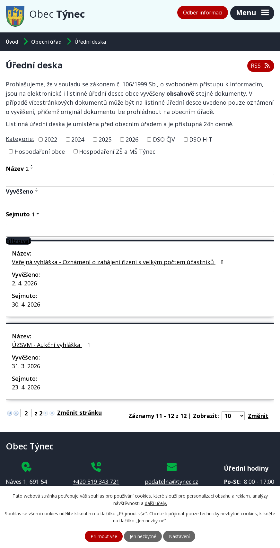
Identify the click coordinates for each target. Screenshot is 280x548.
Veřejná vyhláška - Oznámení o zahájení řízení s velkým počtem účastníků (119, 262)
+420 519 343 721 (96, 481)
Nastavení (179, 536)
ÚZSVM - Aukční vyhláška (52, 345)
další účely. (156, 503)
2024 (77, 139)
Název (17, 168)
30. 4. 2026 (26, 304)
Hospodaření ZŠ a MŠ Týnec (117, 151)
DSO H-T (201, 139)
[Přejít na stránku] (81, 412)
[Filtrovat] (18, 241)
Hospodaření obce (39, 151)
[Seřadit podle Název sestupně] (32, 168)
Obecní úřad (46, 41)
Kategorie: (20, 139)
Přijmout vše (104, 536)
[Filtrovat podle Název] (140, 180)
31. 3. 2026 (26, 366)
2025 (105, 139)
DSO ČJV (164, 139)
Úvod (12, 41)
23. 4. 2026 (26, 387)
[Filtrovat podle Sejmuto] (140, 230)
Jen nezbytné (143, 536)
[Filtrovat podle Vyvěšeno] (140, 206)
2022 (50, 139)
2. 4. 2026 (24, 283)
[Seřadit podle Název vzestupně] (32, 165)
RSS (261, 65)
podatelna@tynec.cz (171, 481)
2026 (132, 139)
